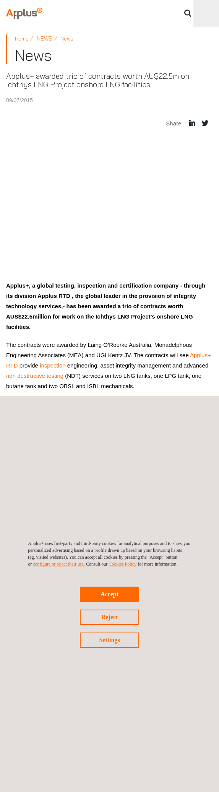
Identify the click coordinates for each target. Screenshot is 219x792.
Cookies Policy (122, 564)
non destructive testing (34, 375)
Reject (109, 617)
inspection (52, 365)
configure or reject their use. (59, 564)
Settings (109, 640)
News (66, 39)
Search (187, 13)
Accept (109, 594)
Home (22, 39)
